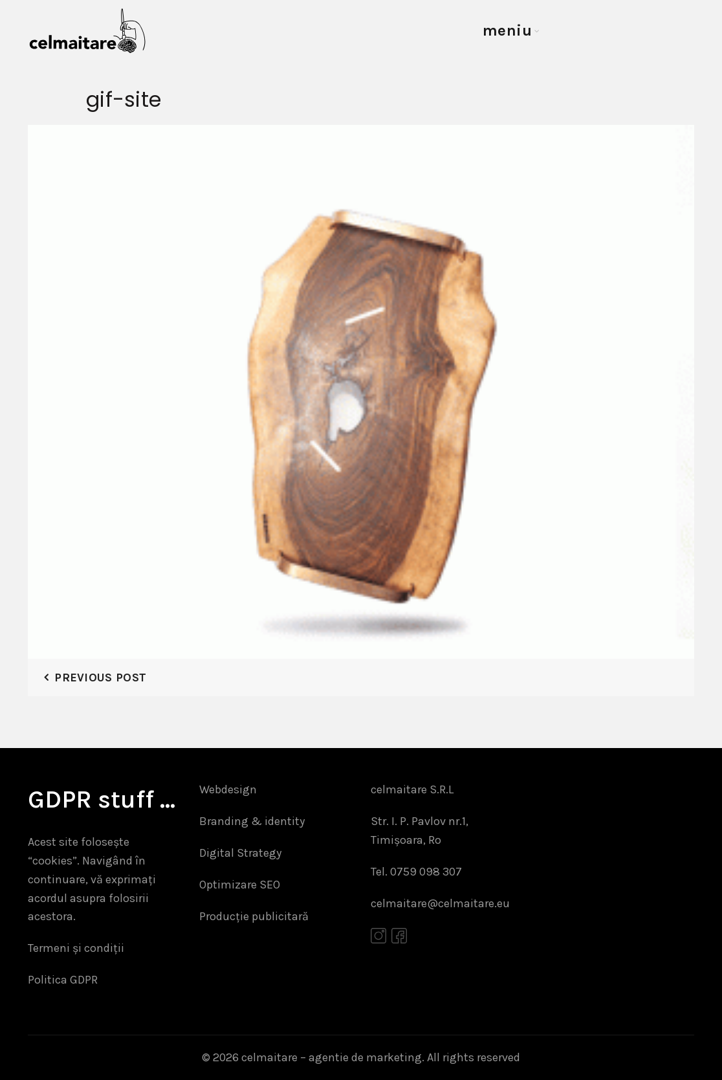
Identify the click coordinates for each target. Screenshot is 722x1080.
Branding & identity (252, 821)
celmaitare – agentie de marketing (331, 1057)
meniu (507, 30)
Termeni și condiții (76, 948)
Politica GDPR (63, 980)
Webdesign (228, 789)
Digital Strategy (240, 853)
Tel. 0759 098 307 (416, 872)
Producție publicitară (254, 916)
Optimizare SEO (239, 884)
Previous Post (100, 677)
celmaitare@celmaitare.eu (440, 903)
